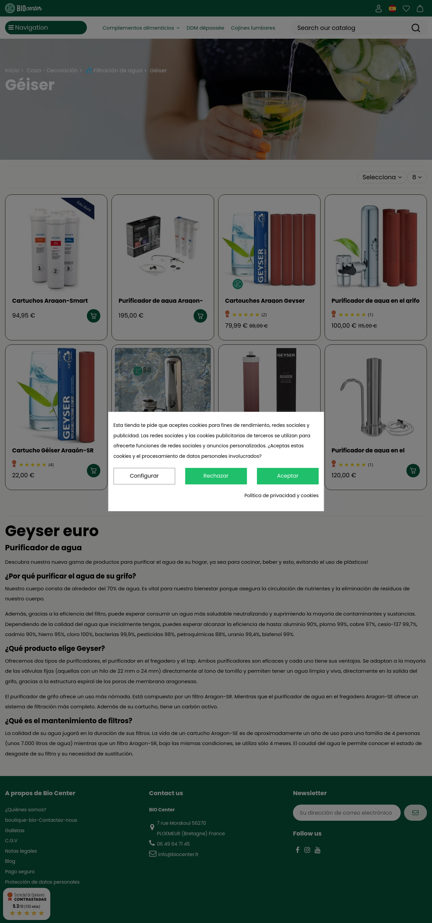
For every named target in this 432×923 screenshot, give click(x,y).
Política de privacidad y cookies (281, 495)
